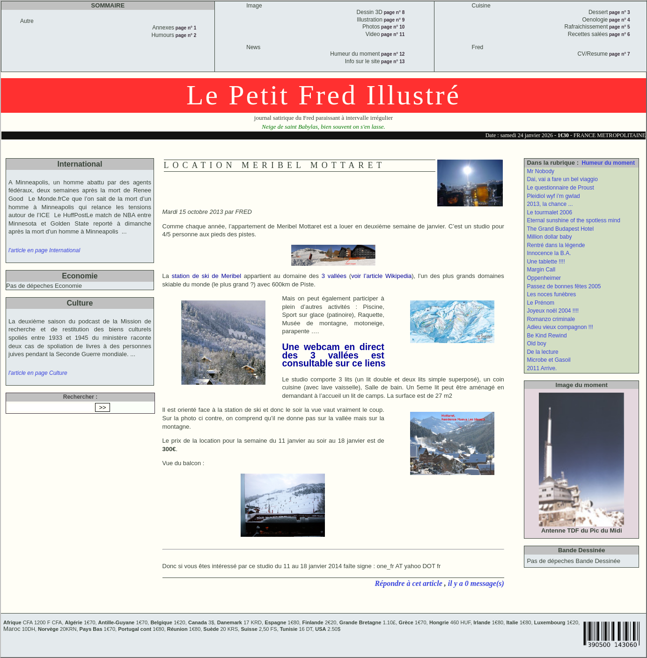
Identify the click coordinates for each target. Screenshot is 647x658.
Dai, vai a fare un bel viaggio (562, 179)
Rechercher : (80, 397)
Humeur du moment (608, 163)
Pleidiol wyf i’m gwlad (553, 196)
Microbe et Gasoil (548, 360)
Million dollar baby (549, 237)
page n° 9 (393, 19)
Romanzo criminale (551, 319)
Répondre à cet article (409, 583)
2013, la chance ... (550, 204)
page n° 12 (392, 54)
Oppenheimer (544, 278)
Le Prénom (540, 303)
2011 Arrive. (542, 368)
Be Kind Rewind (546, 335)
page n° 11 (392, 34)
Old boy (536, 343)
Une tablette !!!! (546, 261)
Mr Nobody (540, 171)
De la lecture (542, 352)
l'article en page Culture (37, 373)
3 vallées (334, 275)
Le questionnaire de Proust (560, 187)
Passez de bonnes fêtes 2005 (564, 286)
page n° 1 (185, 27)
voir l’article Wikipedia (381, 275)
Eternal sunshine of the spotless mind (573, 220)
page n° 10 (392, 26)
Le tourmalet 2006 (549, 212)
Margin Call (541, 269)
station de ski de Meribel (207, 275)
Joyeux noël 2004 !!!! (553, 310)
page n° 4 (619, 19)
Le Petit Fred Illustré (323, 95)
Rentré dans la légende (556, 245)
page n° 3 (619, 12)
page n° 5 (619, 26)
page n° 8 (393, 12)
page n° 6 (619, 34)
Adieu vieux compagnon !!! (560, 327)
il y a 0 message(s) (476, 583)
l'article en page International (44, 250)
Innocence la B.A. (549, 253)
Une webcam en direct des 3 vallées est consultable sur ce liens (334, 355)
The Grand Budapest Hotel (560, 229)
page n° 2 (185, 35)
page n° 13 (392, 61)
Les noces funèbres (551, 294)
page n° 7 (619, 54)
